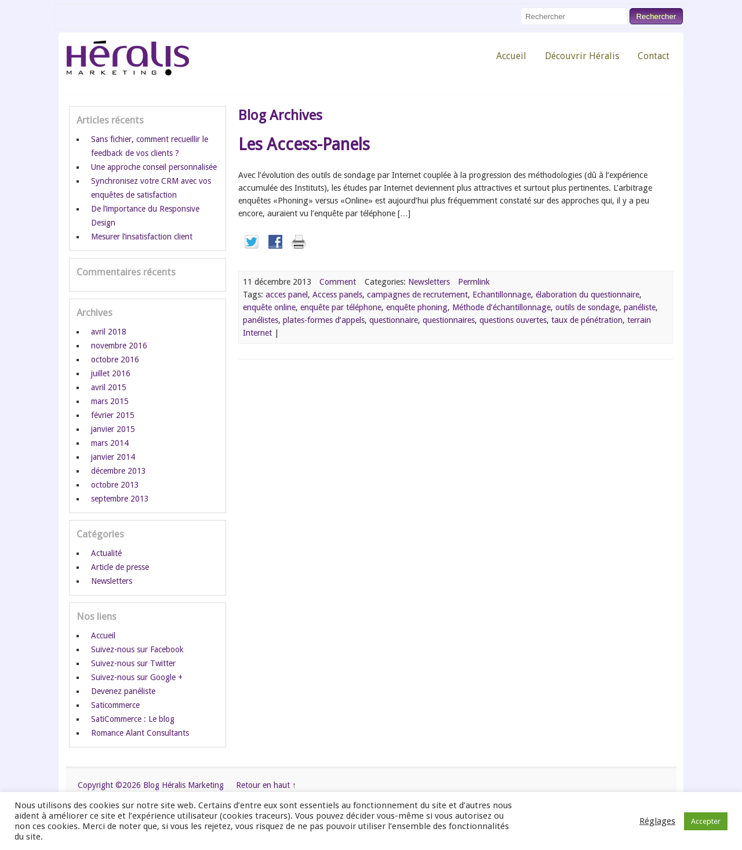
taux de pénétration (587, 320)
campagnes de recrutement (417, 294)
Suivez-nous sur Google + (137, 677)
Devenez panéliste (123, 691)
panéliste (640, 307)
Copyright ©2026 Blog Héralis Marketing (151, 785)
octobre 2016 (115, 359)
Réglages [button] (657, 821)
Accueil (511, 55)
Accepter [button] (706, 821)
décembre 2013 (118, 470)
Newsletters (429, 281)
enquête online (269, 307)
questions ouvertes (513, 320)
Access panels (337, 294)
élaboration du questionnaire (587, 294)
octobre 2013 (115, 484)
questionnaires (449, 320)
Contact (654, 55)
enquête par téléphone (340, 307)
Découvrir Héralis (582, 55)
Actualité (106, 553)
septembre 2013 (120, 498)
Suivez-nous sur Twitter (133, 663)
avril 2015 (108, 387)
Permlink (474, 281)
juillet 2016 (110, 373)
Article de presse (120, 567)
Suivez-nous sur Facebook (137, 649)
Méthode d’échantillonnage (501, 307)
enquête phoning (417, 307)
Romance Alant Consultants (140, 733)
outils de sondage (587, 307)
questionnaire (393, 320)
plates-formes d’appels (324, 320)
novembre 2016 (119, 345)
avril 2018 (108, 331)
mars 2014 (110, 443)
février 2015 (112, 415)
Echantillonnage (501, 294)
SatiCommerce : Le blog (132, 719)
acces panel (286, 294)
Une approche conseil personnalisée (154, 167)
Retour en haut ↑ (266, 785)
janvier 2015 (113, 429)
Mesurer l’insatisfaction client (141, 236)
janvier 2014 (113, 457)
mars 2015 (110, 401)
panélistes (260, 320)
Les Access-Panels (304, 144)
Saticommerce (115, 705)
